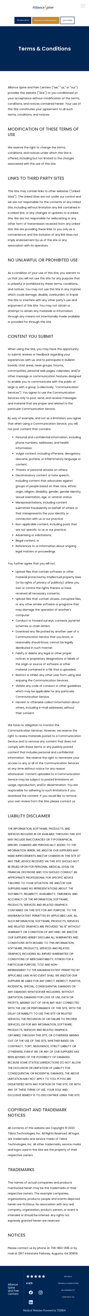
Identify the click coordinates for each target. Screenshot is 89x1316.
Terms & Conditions (68, 1283)
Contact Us (68, 1297)
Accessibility (68, 1290)
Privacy (68, 1276)
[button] (83, 6)
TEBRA (61, 1310)
